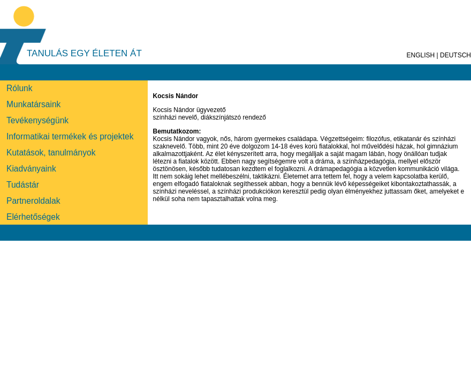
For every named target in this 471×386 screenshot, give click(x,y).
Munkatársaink (33, 104)
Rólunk (19, 88)
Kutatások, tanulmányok (50, 152)
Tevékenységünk (37, 120)
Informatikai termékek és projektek (69, 136)
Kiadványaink (31, 168)
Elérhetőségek (33, 216)
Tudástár (22, 184)
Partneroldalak (33, 200)
